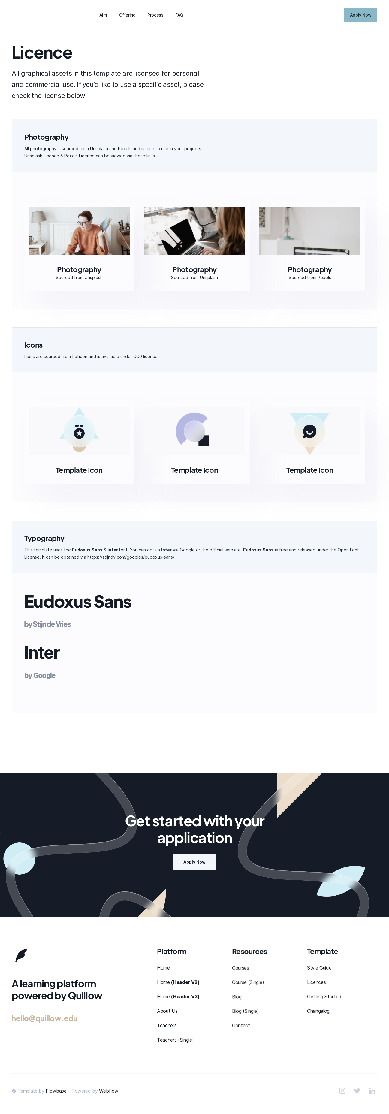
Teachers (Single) (175, 1040)
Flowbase (56, 1091)
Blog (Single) (245, 1011)
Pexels (124, 148)
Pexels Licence (79, 155)
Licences (316, 983)
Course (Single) (248, 982)
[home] (42, 15)
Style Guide (319, 968)
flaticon (79, 356)
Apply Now (194, 861)
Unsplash (99, 148)
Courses (240, 968)
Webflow (108, 1091)
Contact (241, 1025)
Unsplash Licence (41, 155)
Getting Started (324, 997)
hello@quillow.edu (44, 1018)
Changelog (318, 1012)
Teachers (166, 1025)
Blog (237, 997)
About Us (167, 1011)
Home (163, 968)
